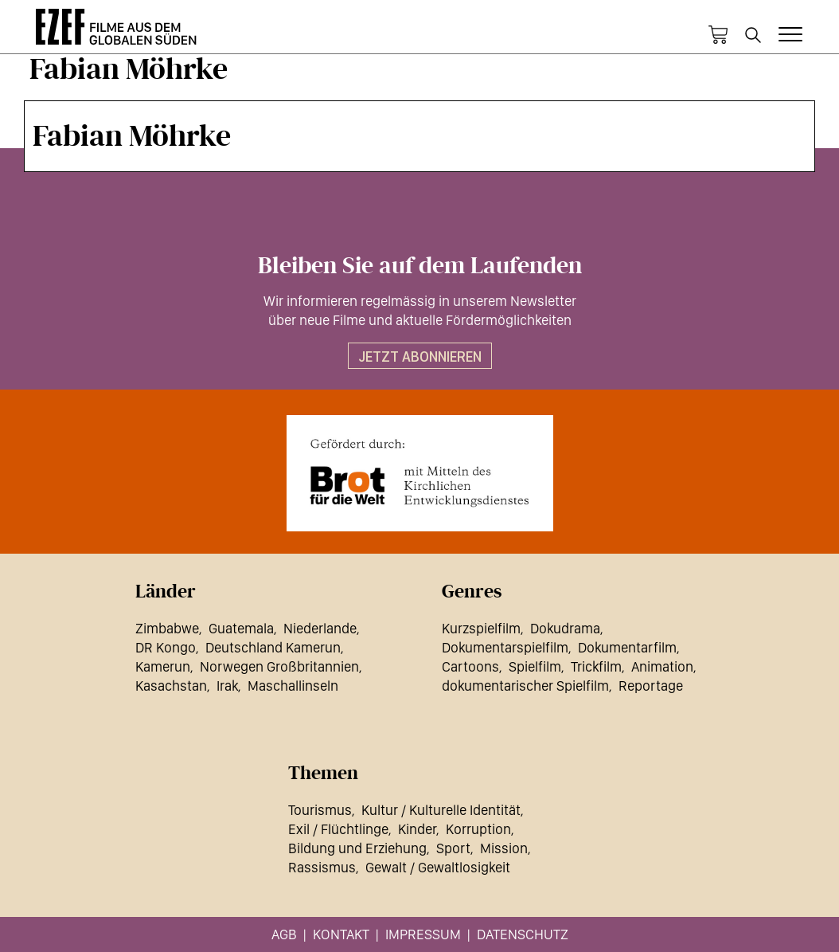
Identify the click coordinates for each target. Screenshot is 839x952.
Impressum (423, 934)
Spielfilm (535, 666)
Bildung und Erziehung (357, 848)
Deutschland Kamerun (273, 647)
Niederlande (320, 628)
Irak (227, 685)
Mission (504, 848)
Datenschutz (522, 934)
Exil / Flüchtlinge (338, 829)
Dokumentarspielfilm (505, 647)
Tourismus (320, 809)
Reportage (651, 685)
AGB (284, 934)
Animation (662, 666)
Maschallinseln (293, 685)
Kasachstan (171, 685)
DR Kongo (165, 647)
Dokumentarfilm (627, 647)
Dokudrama (565, 628)
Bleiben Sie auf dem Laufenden (420, 266)
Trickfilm (596, 666)
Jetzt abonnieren (420, 356)
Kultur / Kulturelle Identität (441, 809)
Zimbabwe (167, 628)
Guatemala (241, 628)
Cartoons (470, 666)
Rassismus (322, 867)
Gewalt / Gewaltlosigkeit (437, 867)
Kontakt (341, 934)
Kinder (417, 829)
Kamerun (162, 666)
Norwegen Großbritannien (279, 666)
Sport (453, 848)
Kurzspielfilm (481, 628)
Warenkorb (718, 35)
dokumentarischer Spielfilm (525, 685)
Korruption (478, 829)
